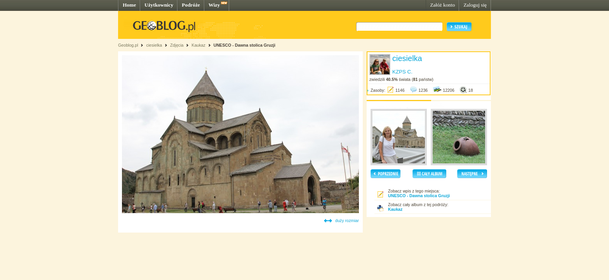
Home (129, 5)
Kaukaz (198, 45)
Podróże (191, 5)
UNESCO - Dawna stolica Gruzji (244, 45)
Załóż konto (442, 5)
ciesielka (154, 45)
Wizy (214, 5)
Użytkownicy (158, 5)
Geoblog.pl (128, 45)
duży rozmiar (347, 220)
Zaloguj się (475, 5)
